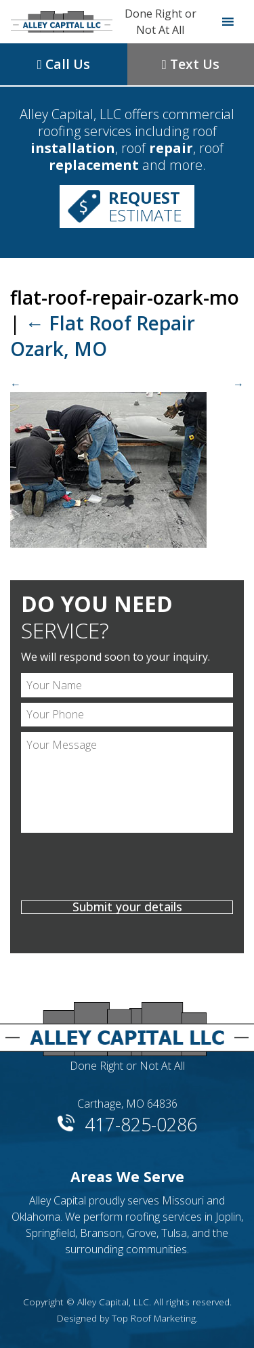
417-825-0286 (141, 1122)
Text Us (190, 64)
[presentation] (127, 868)
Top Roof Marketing (154, 1317)
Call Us (63, 64)
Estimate (145, 206)
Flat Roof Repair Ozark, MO (102, 336)
